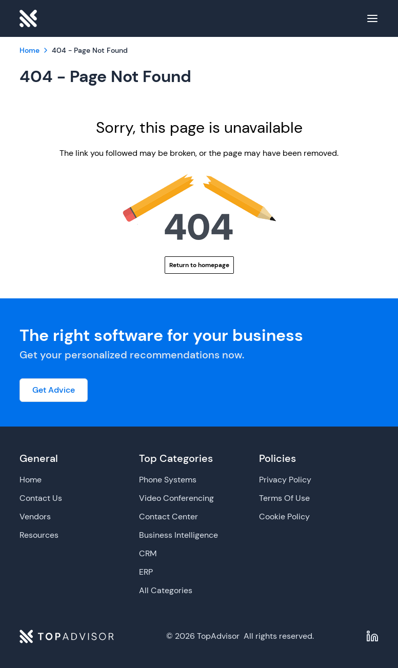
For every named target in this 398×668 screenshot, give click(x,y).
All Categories (165, 590)
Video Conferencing (176, 498)
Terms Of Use (284, 498)
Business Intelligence (178, 535)
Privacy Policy (285, 479)
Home (30, 479)
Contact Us (40, 498)
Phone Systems (167, 479)
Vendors (35, 516)
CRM (148, 553)
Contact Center (168, 516)
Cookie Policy (284, 516)
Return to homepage (199, 265)
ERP (146, 571)
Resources (38, 535)
